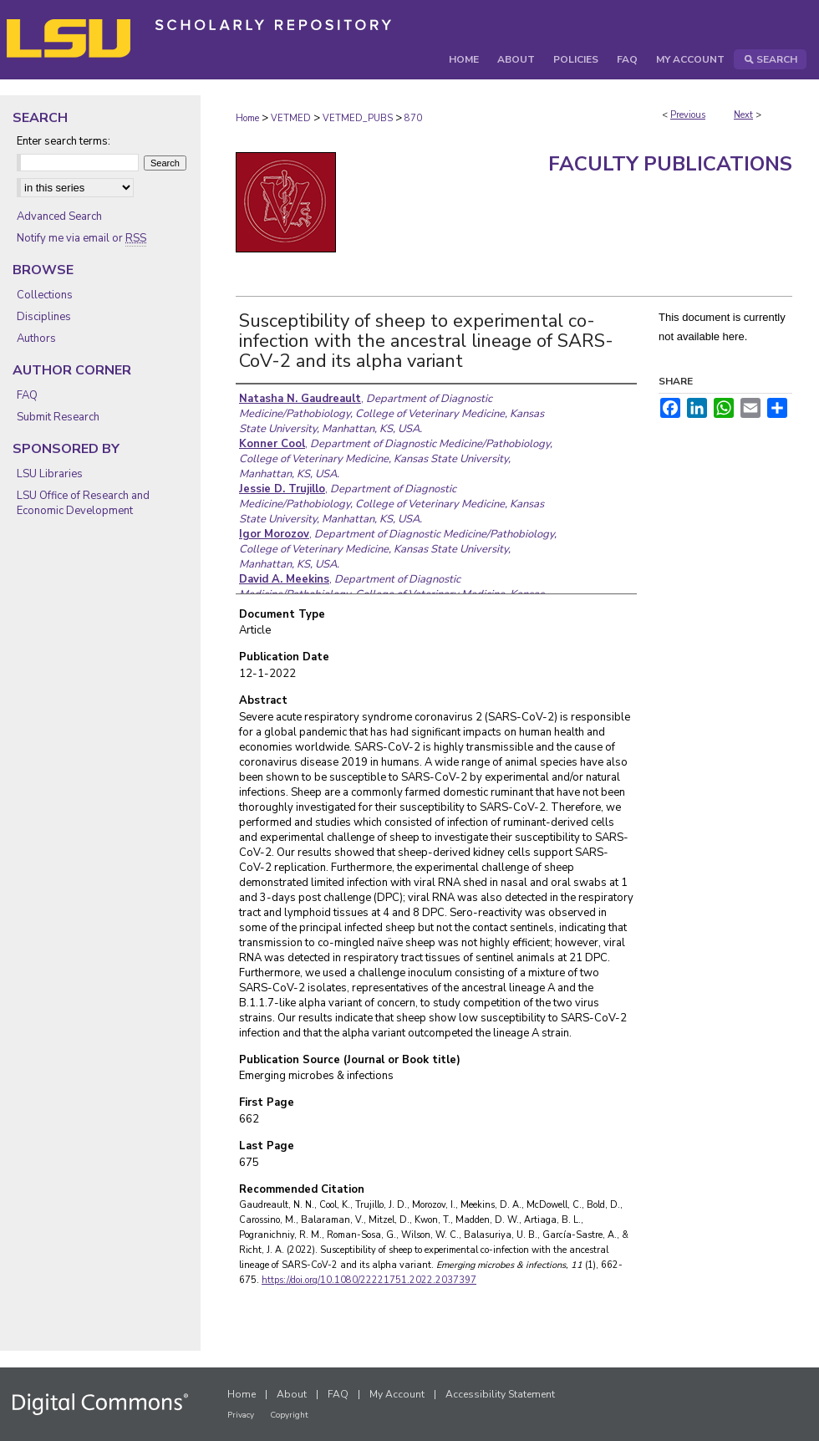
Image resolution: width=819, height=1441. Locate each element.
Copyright (289, 1415)
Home (247, 118)
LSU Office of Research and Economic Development (83, 503)
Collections (45, 295)
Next (743, 115)
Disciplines (44, 316)
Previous (687, 115)
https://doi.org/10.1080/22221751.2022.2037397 (369, 1280)
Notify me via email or (81, 238)
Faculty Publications (670, 163)
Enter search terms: (63, 141)
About (292, 1394)
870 (413, 118)
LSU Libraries (50, 473)
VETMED (291, 118)
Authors (36, 338)
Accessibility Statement (500, 1394)
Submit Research (58, 417)
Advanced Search (59, 216)
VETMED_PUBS (358, 118)
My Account (397, 1394)
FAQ (27, 395)
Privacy (240, 1415)
